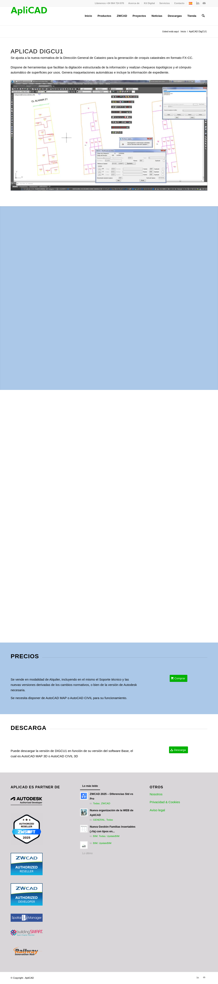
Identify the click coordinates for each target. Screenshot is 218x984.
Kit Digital (149, 3)
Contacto (179, 3)
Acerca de (133, 3)
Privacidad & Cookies (165, 802)
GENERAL (99, 819)
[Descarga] (178, 749)
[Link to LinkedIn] (198, 3)
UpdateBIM (113, 836)
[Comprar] (178, 678)
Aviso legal (157, 810)
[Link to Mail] (204, 3)
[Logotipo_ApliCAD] (29, 16)
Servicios (164, 3)
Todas (96, 803)
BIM (95, 836)
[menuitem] (134, 3)
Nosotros (156, 794)
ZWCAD (105, 803)
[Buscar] (203, 16)
